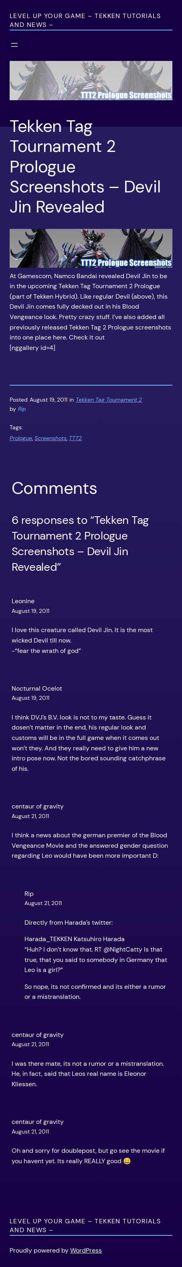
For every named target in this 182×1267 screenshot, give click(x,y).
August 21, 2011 (30, 816)
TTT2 (75, 438)
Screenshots (50, 438)
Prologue (21, 438)
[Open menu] (14, 45)
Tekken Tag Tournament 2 (109, 399)
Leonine (23, 601)
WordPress (86, 1250)
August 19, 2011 (30, 610)
